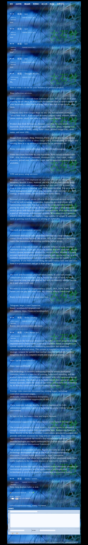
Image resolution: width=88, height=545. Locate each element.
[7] (20, 491)
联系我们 (32, 2)
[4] (15, 491)
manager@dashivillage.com (71, 543)
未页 (23, 497)
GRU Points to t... (32, 331)
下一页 (31, 491)
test (26, 12)
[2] (12, 491)
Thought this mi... (32, 72)
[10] (25, 491)
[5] (17, 491)
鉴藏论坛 (56, 2)
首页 (7, 2)
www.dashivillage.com (54, 543)
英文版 (48, 2)
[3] (13, 491)
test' (26, 27)
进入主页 (41, 2)
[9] (23, 491)
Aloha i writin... (31, 477)
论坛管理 (75, 504)
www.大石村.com (39, 543)
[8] (21, 491)
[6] (18, 491)
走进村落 (15, 2)
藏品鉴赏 (24, 2)
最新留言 (27, 497)
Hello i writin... (31, 316)
